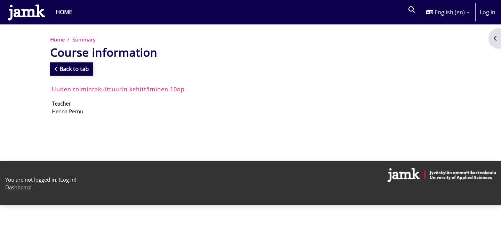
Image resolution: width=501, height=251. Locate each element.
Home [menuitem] (64, 12)
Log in (487, 12)
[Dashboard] (26, 12)
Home (58, 40)
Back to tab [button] (72, 69)
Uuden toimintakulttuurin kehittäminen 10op (118, 89)
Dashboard (20, 191)
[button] (411, 12)
